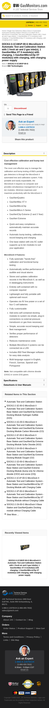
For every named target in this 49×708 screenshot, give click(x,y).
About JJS (8, 620)
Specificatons (24, 380)
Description (24, 153)
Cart (44, 25)
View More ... (13, 514)
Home (4, 31)
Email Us (22, 133)
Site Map (15, 640)
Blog (30, 620)
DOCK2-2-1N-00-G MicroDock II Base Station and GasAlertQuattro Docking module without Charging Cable (24, 507)
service (29, 25)
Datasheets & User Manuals (24, 385)
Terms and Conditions (13, 637)
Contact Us (21, 620)
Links (5, 640)
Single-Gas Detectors (14, 31)
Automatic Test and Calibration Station (24, 402)
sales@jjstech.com (10, 610)
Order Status (9, 628)
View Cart (40, 628)
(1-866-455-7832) (40, 22)
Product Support (25, 628)
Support (37, 25)
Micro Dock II (27, 31)
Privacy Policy (33, 637)
